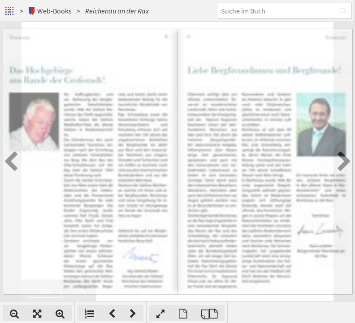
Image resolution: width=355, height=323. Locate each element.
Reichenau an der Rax (117, 10)
